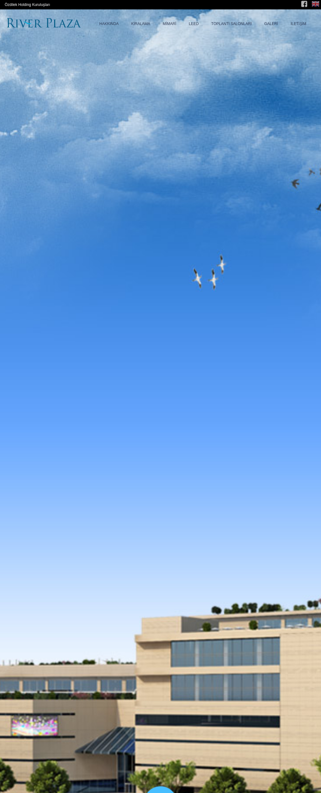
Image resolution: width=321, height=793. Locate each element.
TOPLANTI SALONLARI (231, 24)
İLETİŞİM (298, 24)
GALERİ (271, 24)
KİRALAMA (140, 24)
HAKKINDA (108, 24)
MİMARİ (169, 24)
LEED (193, 24)
